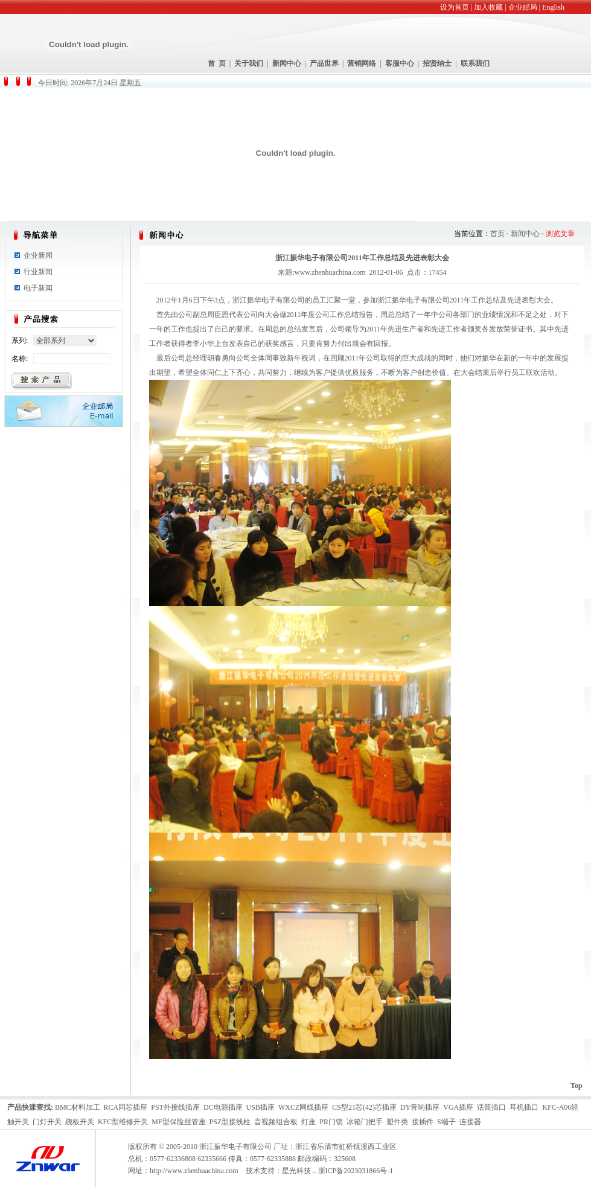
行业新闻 (38, 271)
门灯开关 (47, 1122)
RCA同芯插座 (126, 1107)
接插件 (422, 1122)
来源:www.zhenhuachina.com (321, 272)
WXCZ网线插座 (303, 1107)
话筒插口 (491, 1107)
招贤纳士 (437, 63)
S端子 (446, 1122)
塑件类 (397, 1122)
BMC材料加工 (77, 1107)
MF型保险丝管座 (178, 1122)
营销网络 (361, 63)
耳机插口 (524, 1107)
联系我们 (475, 63)
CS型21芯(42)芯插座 (364, 1107)
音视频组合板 (276, 1122)
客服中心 (399, 63)
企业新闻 (38, 255)
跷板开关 (79, 1122)
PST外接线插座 (175, 1107)
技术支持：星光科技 (278, 1170)
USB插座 (260, 1107)
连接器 (470, 1122)
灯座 (308, 1122)
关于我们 (248, 63)
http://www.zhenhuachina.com (194, 1170)
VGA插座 (458, 1107)
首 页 (217, 63)
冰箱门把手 (365, 1122)
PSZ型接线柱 (230, 1122)
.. (314, 1170)
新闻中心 (286, 63)
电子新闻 (38, 288)
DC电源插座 (223, 1107)
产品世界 (324, 63)
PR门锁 (331, 1122)
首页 (497, 233)
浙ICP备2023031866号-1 (356, 1170)
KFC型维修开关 (123, 1122)
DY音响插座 (419, 1107)
